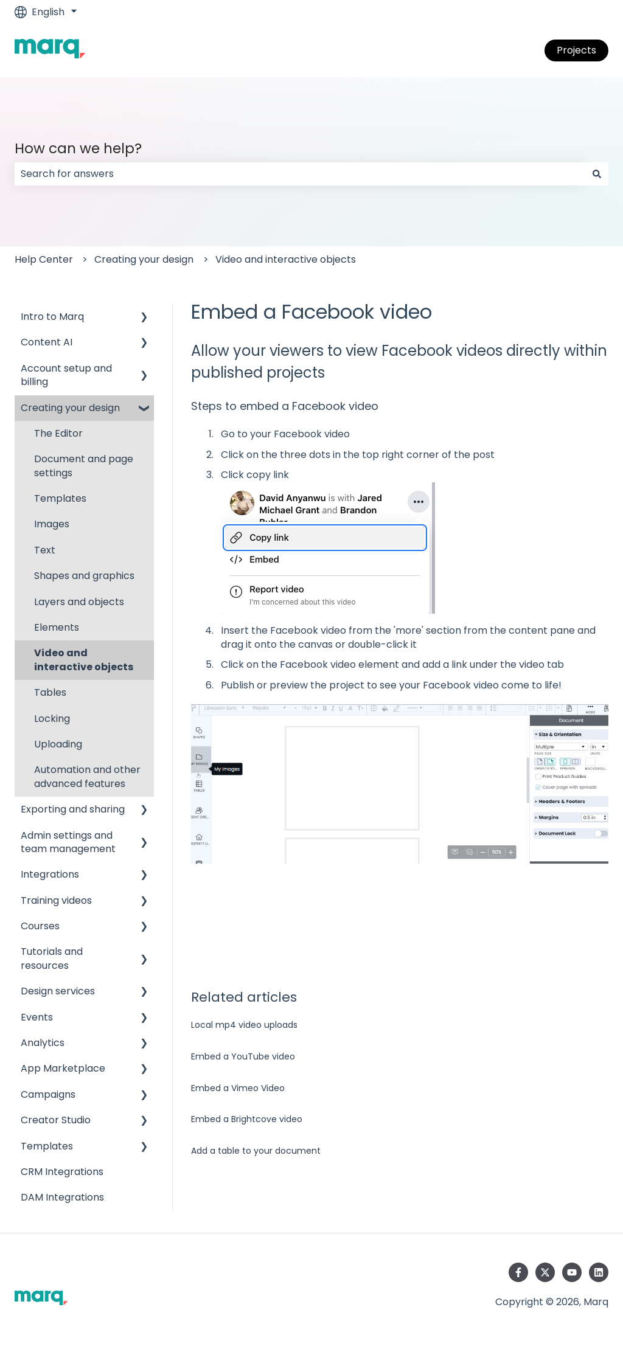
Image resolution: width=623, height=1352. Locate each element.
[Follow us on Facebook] (518, 1272)
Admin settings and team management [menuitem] (68, 842)
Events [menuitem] (37, 1017)
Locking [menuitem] (52, 719)
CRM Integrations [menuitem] (62, 1172)
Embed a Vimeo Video (238, 1088)
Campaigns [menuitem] (48, 1094)
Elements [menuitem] (56, 627)
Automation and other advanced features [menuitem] (87, 776)
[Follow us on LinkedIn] (598, 1272)
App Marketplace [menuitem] (63, 1068)
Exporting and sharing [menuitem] (73, 809)
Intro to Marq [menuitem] (52, 317)
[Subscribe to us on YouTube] (572, 1272)
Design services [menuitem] (58, 991)
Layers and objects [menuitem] (79, 602)
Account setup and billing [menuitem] (66, 375)
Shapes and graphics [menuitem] (84, 576)
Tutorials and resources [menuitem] (52, 958)
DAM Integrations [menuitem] (62, 1197)
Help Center (44, 259)
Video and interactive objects (285, 259)
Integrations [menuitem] (50, 874)
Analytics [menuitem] (42, 1043)
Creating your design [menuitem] (70, 408)
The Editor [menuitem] (58, 433)
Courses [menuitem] (40, 926)
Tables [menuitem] (50, 692)
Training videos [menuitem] (56, 900)
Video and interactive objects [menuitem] (83, 659)
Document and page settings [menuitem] (83, 465)
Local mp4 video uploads (244, 1025)
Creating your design (143, 259)
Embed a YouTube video (243, 1056)
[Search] (596, 173)
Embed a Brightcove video (246, 1119)
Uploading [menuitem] (58, 744)
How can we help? (78, 148)
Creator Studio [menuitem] (56, 1120)
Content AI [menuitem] (46, 342)
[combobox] (300, 173)
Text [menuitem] (44, 550)
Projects (576, 50)
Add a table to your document (256, 1151)
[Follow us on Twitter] (545, 1272)
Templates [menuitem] (60, 498)
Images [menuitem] (51, 524)
